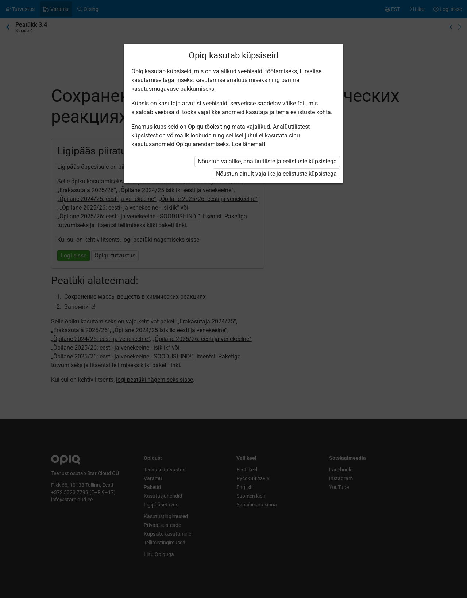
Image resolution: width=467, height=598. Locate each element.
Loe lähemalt (248, 144)
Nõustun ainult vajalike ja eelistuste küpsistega (276, 173)
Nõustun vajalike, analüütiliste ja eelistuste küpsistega (267, 161)
